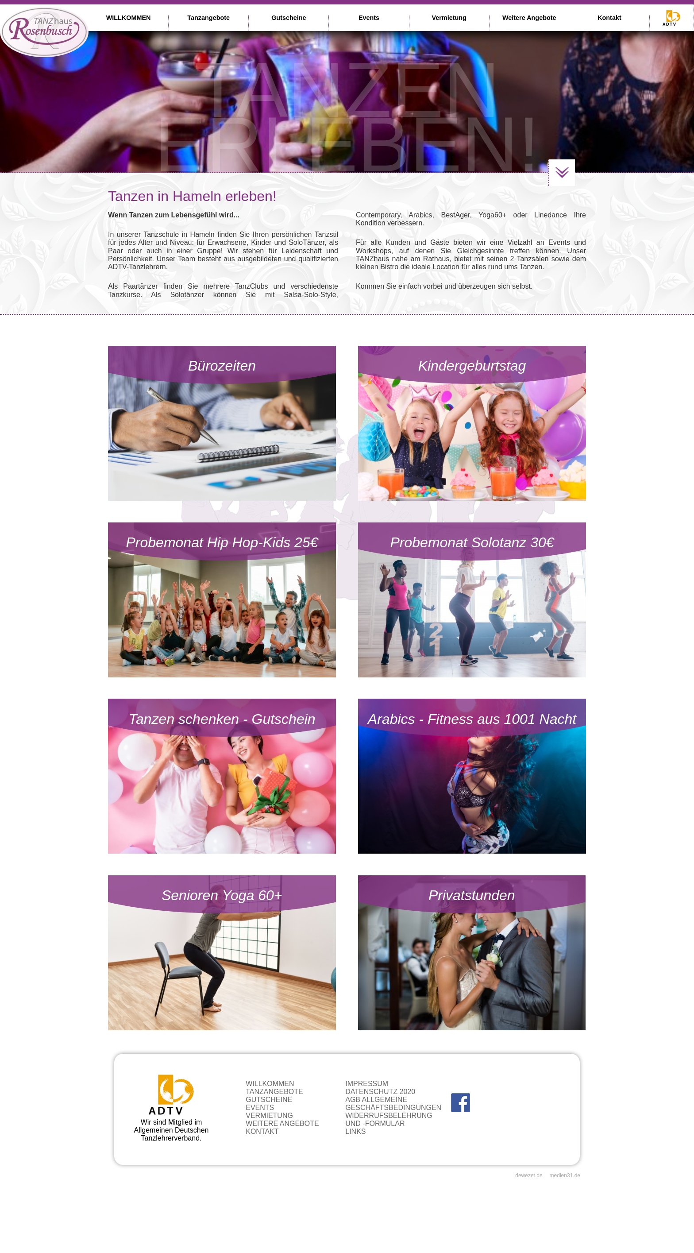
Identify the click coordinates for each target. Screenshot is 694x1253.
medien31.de (565, 1175)
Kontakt (609, 17)
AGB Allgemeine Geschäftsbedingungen (393, 1103)
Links (355, 1131)
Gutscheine (288, 17)
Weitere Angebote (529, 17)
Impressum (366, 1083)
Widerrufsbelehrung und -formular (388, 1119)
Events (369, 17)
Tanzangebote (208, 17)
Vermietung (449, 17)
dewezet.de (528, 1175)
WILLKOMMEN (128, 17)
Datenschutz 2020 (380, 1091)
